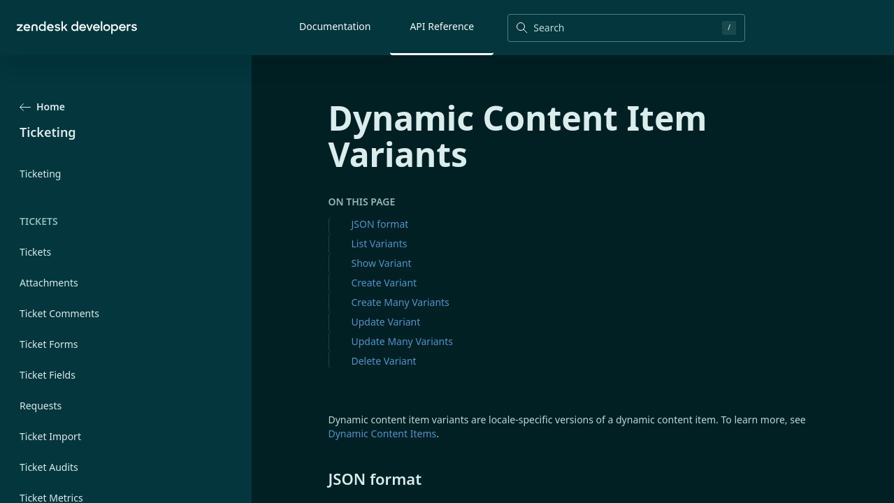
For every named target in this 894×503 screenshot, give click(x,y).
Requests (41, 405)
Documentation (334, 26)
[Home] (77, 27)
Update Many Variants (403, 341)
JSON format (380, 224)
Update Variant (386, 321)
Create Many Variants (400, 302)
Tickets (35, 251)
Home (42, 106)
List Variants (380, 243)
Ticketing (40, 173)
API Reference (442, 26)
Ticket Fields (47, 374)
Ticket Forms (49, 344)
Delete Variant (384, 360)
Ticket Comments (59, 313)
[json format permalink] (322, 478)
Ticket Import (50, 436)
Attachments (49, 282)
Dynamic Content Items (383, 433)
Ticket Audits (49, 467)
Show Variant (382, 263)
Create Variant (384, 282)
